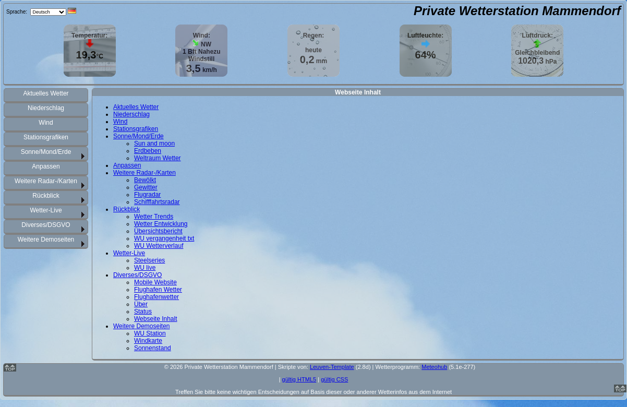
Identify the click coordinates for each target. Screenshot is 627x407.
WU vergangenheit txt (164, 238)
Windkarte (148, 340)
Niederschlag (46, 108)
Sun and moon (154, 143)
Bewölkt (145, 180)
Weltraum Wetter (157, 158)
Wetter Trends (153, 216)
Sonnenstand (152, 348)
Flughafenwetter (156, 297)
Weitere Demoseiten (46, 239)
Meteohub (434, 367)
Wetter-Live (46, 210)
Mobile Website (155, 282)
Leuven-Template (332, 367)
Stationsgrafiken (45, 137)
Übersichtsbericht (158, 231)
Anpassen (45, 166)
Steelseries (149, 260)
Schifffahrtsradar (157, 202)
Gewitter (146, 187)
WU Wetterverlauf (158, 245)
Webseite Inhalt (155, 318)
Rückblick (45, 195)
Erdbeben (147, 150)
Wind (46, 122)
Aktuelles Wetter (45, 93)
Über (141, 304)
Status (143, 311)
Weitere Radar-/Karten (46, 181)
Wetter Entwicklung (161, 224)
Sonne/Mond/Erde (46, 151)
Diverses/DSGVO (45, 225)
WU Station (150, 333)
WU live (144, 267)
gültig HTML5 (299, 379)
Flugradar (147, 194)
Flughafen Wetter (158, 289)
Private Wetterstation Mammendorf (517, 11)
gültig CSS (334, 379)
